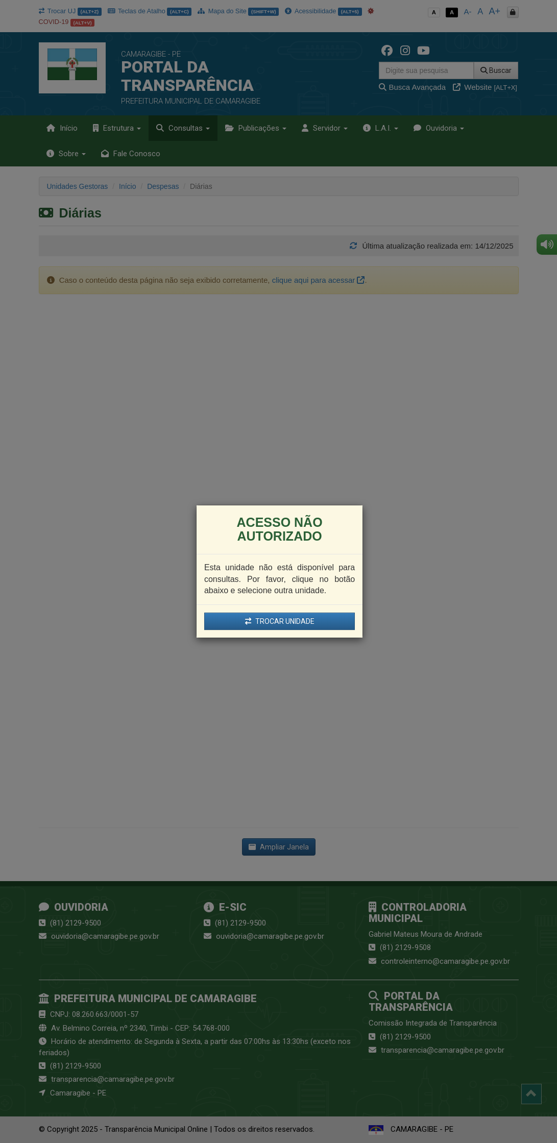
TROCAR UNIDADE (279, 621)
